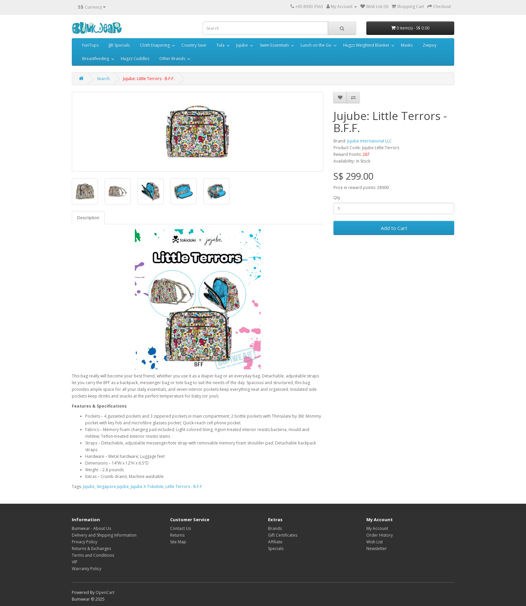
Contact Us (180, 528)
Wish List (374, 542)
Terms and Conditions (93, 555)
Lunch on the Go (316, 45)
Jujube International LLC (369, 141)
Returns (177, 535)
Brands (275, 528)
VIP (74, 562)
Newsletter (376, 548)
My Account (377, 528)
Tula (220, 45)
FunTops (90, 45)
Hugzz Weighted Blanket (366, 45)
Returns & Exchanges (91, 548)
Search (103, 78)
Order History (379, 535)
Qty (336, 197)
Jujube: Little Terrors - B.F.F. (148, 78)
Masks (407, 45)
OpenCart (105, 592)
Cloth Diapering (155, 45)
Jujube (242, 45)
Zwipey (429, 45)
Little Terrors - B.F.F (183, 486)
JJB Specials (119, 45)
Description (88, 218)
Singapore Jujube (113, 486)
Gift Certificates (282, 535)
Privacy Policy (84, 542)
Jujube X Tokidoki (147, 486)
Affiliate (275, 542)
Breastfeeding (95, 58)
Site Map (178, 542)
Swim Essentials (274, 45)
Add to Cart (394, 228)
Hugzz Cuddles (135, 58)
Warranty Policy (86, 568)
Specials (275, 548)
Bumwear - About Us (91, 528)
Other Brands (172, 58)
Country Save (193, 45)
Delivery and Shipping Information (104, 535)
